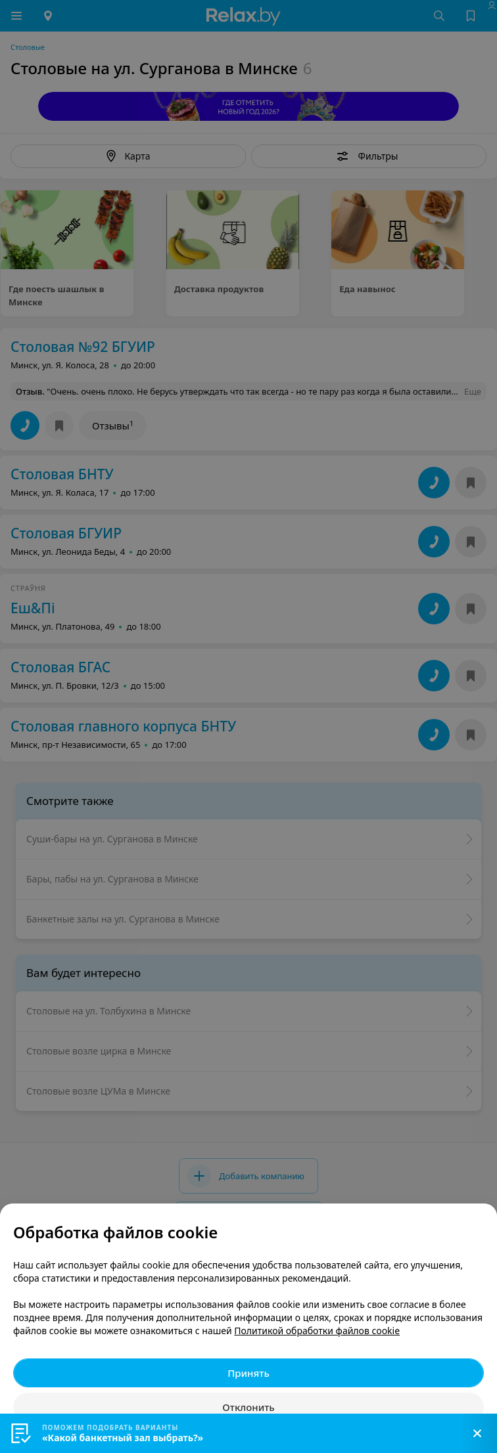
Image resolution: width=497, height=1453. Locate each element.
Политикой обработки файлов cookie (317, 1330)
